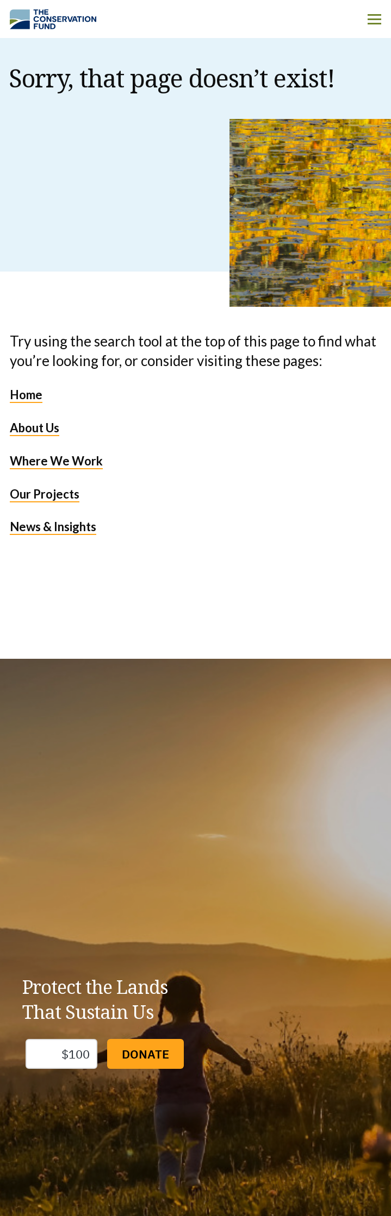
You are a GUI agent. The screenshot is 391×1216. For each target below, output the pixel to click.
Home (26, 394)
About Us (34, 427)
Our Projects (44, 494)
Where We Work (56, 460)
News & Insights (53, 526)
